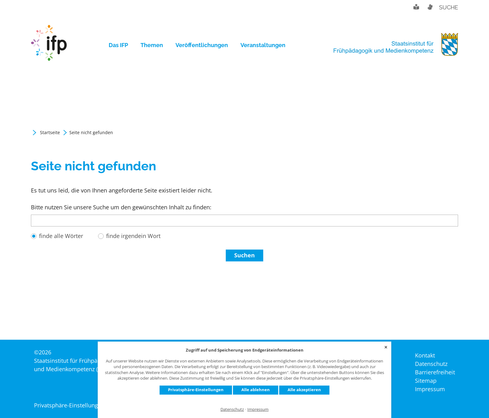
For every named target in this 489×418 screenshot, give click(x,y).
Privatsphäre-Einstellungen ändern (79, 405)
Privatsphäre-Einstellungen (196, 389)
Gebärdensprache (430, 7)
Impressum (258, 409)
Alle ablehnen (255, 389)
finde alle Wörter (61, 236)
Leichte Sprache (416, 7)
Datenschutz (232, 409)
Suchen (244, 255)
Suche (448, 7)
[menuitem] (121, 45)
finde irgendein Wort (133, 236)
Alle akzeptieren (304, 389)
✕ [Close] (386, 347)
